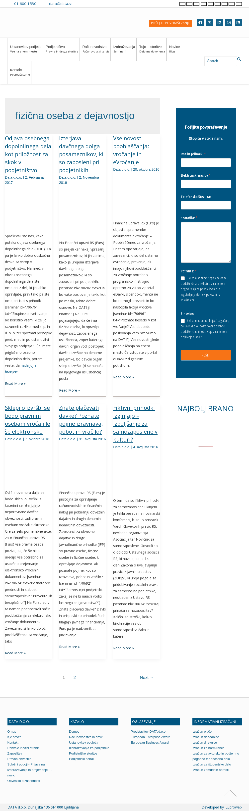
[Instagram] (228, 22)
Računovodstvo (96, 51)
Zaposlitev (14, 753)
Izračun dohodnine (205, 737)
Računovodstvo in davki (86, 737)
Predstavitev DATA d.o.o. (148, 731)
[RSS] (238, 22)
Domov (74, 731)
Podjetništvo (62, 51)
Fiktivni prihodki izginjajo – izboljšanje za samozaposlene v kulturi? (135, 423)
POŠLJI (206, 355)
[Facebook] (200, 22)
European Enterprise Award (150, 737)
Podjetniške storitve (83, 753)
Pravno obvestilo (19, 759)
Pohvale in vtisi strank (23, 748)
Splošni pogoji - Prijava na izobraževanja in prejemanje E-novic (29, 769)
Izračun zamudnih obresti (210, 770)
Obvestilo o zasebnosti (23, 781)
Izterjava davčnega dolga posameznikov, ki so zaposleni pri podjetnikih (81, 154)
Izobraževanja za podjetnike (89, 748)
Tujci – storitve (152, 51)
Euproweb (234, 807)
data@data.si (60, 3)
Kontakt (20, 74)
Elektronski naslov (195, 175)
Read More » (15, 383)
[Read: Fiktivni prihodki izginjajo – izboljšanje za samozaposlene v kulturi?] (137, 473)
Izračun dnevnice (204, 742)
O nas (11, 731)
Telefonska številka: (196, 196)
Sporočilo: (189, 217)
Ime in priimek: (193, 154)
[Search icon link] (239, 59)
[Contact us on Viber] (80, 3)
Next (147, 677)
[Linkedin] (219, 22)
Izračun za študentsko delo (211, 764)
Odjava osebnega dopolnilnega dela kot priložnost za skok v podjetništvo (28, 154)
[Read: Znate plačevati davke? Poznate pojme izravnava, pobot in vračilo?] (82, 465)
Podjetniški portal (81, 759)
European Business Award (150, 742)
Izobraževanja (124, 51)
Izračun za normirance (208, 748)
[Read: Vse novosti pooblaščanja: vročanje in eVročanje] (137, 195)
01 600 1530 (25, 3)
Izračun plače (202, 731)
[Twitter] (209, 22)
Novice (178, 51)
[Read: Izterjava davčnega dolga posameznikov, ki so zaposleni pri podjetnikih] (82, 211)
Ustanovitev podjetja (26, 51)
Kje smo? (14, 737)
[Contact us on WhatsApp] (87, 3)
